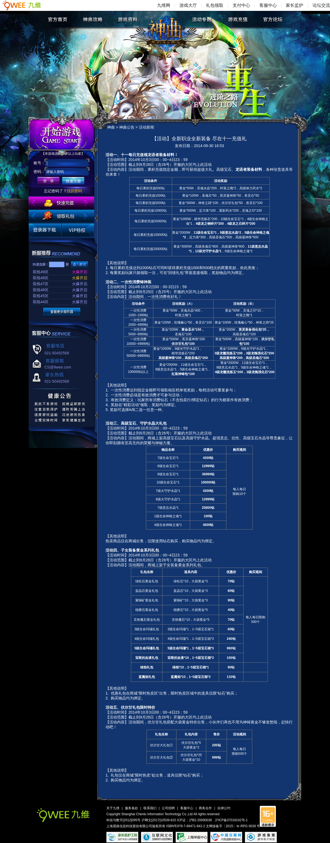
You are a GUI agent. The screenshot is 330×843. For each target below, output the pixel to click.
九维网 (163, 5)
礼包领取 (214, 5)
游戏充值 (237, 19)
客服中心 (268, 5)
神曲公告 (126, 127)
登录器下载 (45, 230)
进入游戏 (79, 264)
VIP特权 (78, 230)
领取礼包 (61, 216)
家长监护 (294, 5)
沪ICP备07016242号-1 (231, 820)
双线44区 (41, 302)
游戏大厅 (188, 5)
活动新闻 (146, 127)
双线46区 (41, 290)
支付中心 (241, 5)
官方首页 (57, 19)
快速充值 (61, 203)
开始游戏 (62, 135)
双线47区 (41, 284)
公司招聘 (168, 808)
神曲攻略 (92, 19)
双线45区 (41, 296)
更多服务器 (61, 312)
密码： (39, 171)
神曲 (166, 23)
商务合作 (205, 808)
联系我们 (150, 808)
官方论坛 (272, 19)
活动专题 (202, 19)
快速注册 (73, 181)
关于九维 (112, 808)
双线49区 (41, 272)
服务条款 (131, 808)
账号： (39, 163)
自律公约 (223, 808)
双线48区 (41, 278)
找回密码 (74, 191)
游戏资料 (127, 19)
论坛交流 (321, 5)
